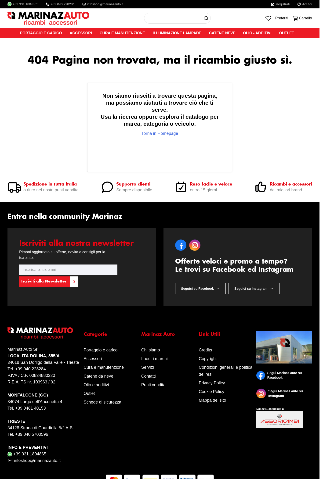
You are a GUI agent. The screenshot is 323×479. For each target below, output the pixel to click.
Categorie (95, 334)
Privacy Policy (212, 383)
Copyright (208, 358)
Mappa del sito (212, 400)
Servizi (147, 367)
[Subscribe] (48, 281)
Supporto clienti (133, 184)
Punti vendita (153, 384)
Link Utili (209, 334)
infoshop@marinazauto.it (102, 4)
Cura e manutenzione (104, 367)
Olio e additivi (96, 384)
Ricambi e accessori (291, 184)
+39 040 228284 (60, 4)
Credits (205, 350)
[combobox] (177, 18)
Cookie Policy (211, 391)
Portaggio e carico (101, 350)
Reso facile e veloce (211, 184)
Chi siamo (150, 350)
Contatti (148, 376)
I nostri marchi (154, 358)
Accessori (93, 358)
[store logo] (48, 18)
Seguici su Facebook (200, 288)
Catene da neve (98, 376)
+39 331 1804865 (22, 4)
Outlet (89, 393)
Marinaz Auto (158, 334)
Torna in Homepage (159, 133)
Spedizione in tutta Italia (50, 184)
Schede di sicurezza (102, 402)
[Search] (206, 18)
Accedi (304, 4)
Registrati (280, 4)
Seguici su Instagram (254, 288)
